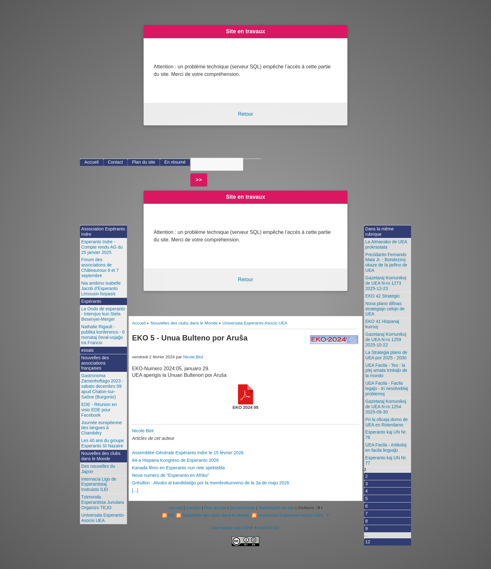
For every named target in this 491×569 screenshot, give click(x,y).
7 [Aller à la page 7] (366, 513)
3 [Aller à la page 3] (366, 483)
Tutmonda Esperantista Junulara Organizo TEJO (102, 502)
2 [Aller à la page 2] (366, 476)
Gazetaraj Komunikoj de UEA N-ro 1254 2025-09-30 (385, 406)
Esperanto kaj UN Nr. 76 (386, 434)
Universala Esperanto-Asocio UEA (255, 323)
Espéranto (91, 301)
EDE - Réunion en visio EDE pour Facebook (99, 410)
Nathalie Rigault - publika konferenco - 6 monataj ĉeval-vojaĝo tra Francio (103, 334)
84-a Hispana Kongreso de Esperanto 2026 (175, 460)
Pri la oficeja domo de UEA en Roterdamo (386, 422)
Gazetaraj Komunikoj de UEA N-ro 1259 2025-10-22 (385, 339)
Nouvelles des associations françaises (95, 363)
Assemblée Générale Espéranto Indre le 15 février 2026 (188, 452)
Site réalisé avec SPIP (233, 527)
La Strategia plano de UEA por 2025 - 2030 (386, 355)
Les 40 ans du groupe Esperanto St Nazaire (102, 443)
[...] (135, 490)
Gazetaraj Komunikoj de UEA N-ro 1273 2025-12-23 (385, 283)
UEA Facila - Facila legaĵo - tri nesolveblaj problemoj (386, 388)
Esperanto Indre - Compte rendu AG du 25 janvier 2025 (102, 247)
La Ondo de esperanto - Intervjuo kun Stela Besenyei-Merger (103, 314)
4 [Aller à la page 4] (366, 490)
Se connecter (242, 507)
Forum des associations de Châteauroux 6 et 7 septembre (100, 267)
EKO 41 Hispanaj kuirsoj (382, 324)
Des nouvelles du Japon (98, 469)
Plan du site (143, 162)
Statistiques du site (276, 507)
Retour (245, 114)
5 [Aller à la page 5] (366, 498)
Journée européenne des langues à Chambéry (101, 428)
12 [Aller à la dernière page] (367, 541)
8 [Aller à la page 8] (366, 521)
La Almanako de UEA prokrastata (386, 244)
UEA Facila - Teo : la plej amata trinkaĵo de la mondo (386, 370)
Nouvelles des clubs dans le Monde (184, 323)
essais (87, 350)
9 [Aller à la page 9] (366, 528)
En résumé (175, 162)
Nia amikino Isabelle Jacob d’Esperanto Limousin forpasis (101, 288)
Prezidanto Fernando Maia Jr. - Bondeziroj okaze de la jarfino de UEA (386, 262)
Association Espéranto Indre (103, 231)
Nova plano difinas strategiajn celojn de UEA (384, 309)
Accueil (139, 323)
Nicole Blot (193, 357)
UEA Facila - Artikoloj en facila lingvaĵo (385, 447)
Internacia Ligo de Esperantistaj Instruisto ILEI (98, 484)
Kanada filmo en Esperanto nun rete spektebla (178, 467)
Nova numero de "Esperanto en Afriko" (170, 475)
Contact (115, 162)
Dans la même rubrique (379, 231)
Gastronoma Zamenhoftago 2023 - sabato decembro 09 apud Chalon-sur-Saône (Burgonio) (102, 386)
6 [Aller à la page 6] (366, 505)
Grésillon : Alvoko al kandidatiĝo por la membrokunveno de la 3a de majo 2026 (210, 482)
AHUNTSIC (269, 527)
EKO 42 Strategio (382, 295)
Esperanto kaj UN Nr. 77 (386, 460)
